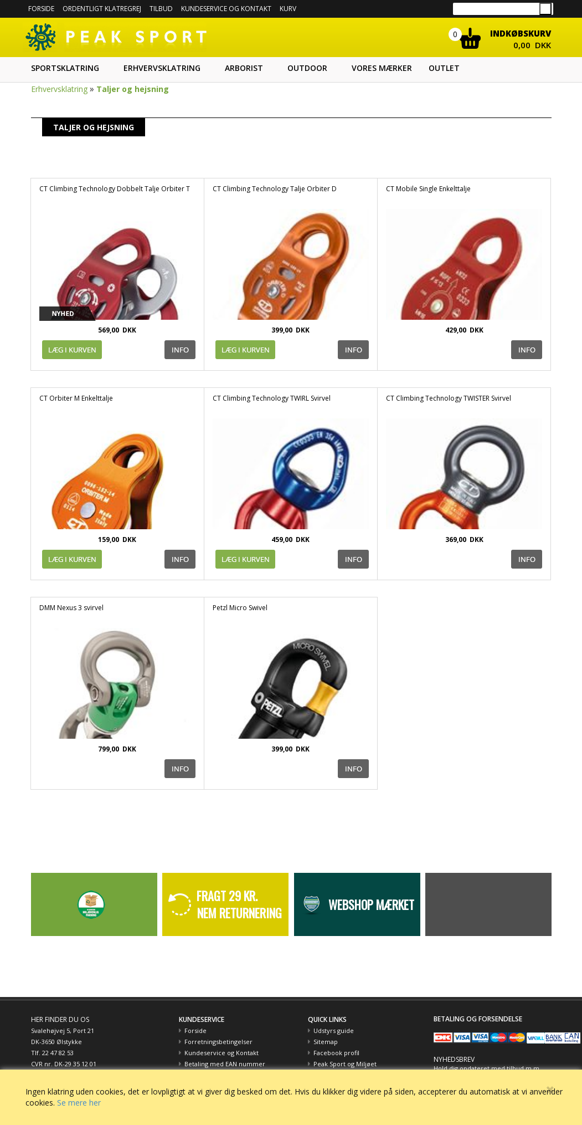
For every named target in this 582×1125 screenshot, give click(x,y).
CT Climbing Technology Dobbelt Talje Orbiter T (114, 188)
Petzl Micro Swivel (240, 607)
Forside (41, 8)
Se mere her (79, 1102)
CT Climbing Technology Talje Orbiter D (275, 188)
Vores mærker (382, 68)
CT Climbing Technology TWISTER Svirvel (448, 398)
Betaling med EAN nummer (224, 1064)
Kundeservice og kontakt (226, 8)
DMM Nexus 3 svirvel (71, 607)
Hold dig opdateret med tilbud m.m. (487, 1068)
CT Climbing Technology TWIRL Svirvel (272, 398)
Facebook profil (336, 1053)
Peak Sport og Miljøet (345, 1064)
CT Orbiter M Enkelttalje (76, 398)
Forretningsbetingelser (218, 1041)
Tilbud (161, 8)
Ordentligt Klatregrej (102, 8)
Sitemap (325, 1041)
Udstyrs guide (333, 1030)
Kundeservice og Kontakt (221, 1053)
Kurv (288, 8)
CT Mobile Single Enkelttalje (428, 188)
